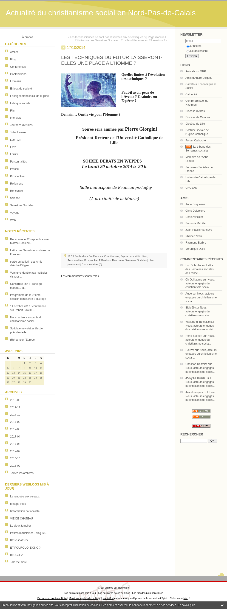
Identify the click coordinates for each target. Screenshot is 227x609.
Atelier (14, 52)
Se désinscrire (197, 51)
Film (12, 110)
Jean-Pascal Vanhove (198, 229)
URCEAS (191, 187)
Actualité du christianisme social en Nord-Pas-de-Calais (101, 12)
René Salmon (193, 335)
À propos (27, 37)
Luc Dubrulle (193, 265)
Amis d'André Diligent (198, 77)
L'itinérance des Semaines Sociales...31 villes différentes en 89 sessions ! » (121, 40)
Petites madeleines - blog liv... (28, 533)
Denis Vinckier (194, 217)
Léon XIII (15, 139)
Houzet (189, 350)
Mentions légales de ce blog (84, 598)
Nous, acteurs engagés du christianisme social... (200, 283)
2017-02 (15, 451)
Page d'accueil (157, 37)
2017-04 (15, 436)
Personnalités (18, 161)
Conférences (18, 66)
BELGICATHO (19, 540)
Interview (15, 117)
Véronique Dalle (195, 248)
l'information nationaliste (25, 511)
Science (15, 198)
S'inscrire (194, 46)
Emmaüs (15, 81)
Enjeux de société (21, 88)
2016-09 (15, 465)
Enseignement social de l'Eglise (29, 96)
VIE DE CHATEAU (21, 518)
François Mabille (195, 223)
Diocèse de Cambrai (197, 117)
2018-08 (15, 400)
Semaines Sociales (22, 205)
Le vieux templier (20, 525)
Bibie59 (190, 307)
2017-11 (15, 407)
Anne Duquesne (195, 204)
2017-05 (15, 429)
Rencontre (16, 190)
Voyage (14, 212)
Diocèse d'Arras (195, 111)
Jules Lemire (18, 132)
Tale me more (18, 562)
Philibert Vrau (193, 236)
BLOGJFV (16, 555)
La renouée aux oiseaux (25, 496)
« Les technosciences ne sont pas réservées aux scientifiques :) (107, 37)
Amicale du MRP (195, 71)
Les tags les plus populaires (147, 593)
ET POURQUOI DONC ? (25, 547)
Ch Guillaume (193, 279)
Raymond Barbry (195, 242)
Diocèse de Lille (195, 123)
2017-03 (15, 444)
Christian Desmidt (196, 364)
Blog (13, 59)
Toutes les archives (22, 473)
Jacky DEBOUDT (196, 378)
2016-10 (15, 458)
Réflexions (16, 183)
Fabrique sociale (20, 103)
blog (186, 598)
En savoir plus (186, 605)
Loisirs (14, 154)
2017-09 (15, 422)
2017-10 (15, 414)
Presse (14, 169)
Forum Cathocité (195, 140)
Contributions (18, 74)
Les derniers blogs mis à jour (80, 593)
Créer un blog (105, 587)
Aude (188, 293)
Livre (13, 147)
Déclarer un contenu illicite (52, 598)
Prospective (17, 176)
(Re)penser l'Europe (22, 339)
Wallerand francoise (197, 321)
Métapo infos (18, 503)
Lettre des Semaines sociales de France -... (199, 269)
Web (13, 220)
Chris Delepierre (195, 210)
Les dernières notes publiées (114, 593)
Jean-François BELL (197, 392)
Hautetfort (123, 587)
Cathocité (191, 94)
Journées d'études (21, 125)
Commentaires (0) (92, 264)
